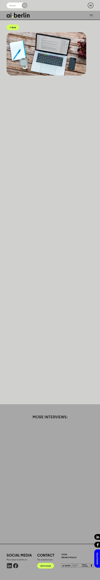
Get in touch (45, 565)
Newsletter (97, 559)
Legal (64, 554)
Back (14, 27)
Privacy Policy (69, 557)
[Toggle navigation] (91, 15)
